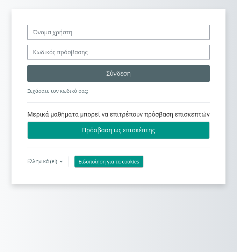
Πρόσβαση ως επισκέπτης (118, 130)
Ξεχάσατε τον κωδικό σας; (57, 91)
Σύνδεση (118, 73)
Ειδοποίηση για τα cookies (109, 161)
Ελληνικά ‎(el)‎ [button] (42, 161)
